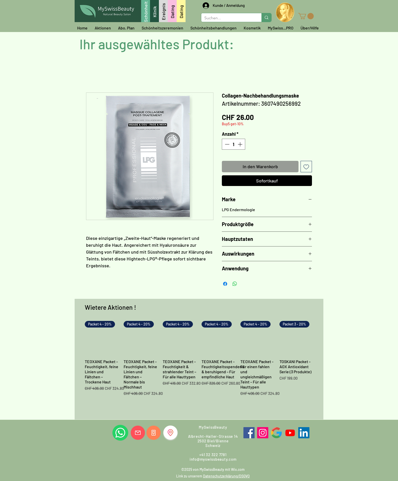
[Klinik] (154, 11)
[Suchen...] (227, 18)
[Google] (276, 432)
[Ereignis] (163, 11)
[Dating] (172, 11)
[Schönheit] (145, 11)
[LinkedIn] (303, 432)
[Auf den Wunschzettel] (306, 166)
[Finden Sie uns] (170, 433)
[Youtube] (290, 432)
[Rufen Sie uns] (153, 433)
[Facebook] (249, 432)
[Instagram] (262, 432)
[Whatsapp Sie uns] (120, 433)
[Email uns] (138, 433)
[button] (306, 16)
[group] (199, 368)
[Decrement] (226, 144)
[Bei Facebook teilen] (225, 284)
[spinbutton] (233, 144)
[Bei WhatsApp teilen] (235, 284)
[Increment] (240, 144)
